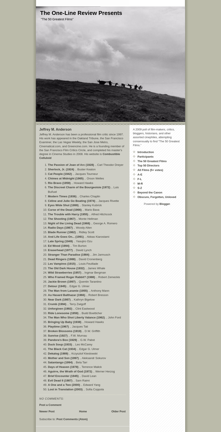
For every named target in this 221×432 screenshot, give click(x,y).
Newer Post (47, 411)
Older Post (118, 411)
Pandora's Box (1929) (62, 340)
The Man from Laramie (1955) (68, 290)
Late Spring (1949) (60, 241)
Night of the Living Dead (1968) (69, 223)
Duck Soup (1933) (60, 344)
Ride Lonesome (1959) (63, 313)
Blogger (164, 204)
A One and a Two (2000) (64, 384)
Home (83, 411)
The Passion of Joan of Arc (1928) (71, 164)
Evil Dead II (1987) (60, 380)
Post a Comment (50, 405)
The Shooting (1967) (61, 218)
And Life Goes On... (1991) (66, 236)
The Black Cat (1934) (62, 349)
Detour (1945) (57, 286)
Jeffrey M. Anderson (55, 129)
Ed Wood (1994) (58, 245)
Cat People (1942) (60, 174)
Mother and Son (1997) (63, 358)
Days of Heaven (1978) (63, 367)
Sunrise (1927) (58, 335)
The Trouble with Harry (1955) (68, 214)
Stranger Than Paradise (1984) (68, 254)
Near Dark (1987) (59, 299)
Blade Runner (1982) (62, 232)
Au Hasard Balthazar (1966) (66, 295)
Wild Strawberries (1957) (64, 272)
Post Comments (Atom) (72, 419)
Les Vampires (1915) (62, 263)
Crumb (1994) (57, 304)
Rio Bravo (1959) (59, 183)
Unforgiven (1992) (60, 308)
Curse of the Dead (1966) (65, 209)
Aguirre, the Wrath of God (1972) (70, 371)
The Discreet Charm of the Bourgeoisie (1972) (79, 187)
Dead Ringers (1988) (62, 259)
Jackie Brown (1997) (62, 281)
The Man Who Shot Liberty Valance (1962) (76, 317)
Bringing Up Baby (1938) (64, 322)
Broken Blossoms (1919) (65, 331)
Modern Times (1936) (62, 196)
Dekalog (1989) (58, 353)
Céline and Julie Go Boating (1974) (71, 201)
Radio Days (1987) (60, 227)
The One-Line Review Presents (81, 13)
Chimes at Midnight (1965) (66, 178)
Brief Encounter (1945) (63, 376)
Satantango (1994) (60, 362)
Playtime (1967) (58, 326)
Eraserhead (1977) (60, 250)
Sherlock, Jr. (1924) (61, 169)
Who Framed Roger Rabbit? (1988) (71, 277)
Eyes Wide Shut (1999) (63, 205)
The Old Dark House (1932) (66, 268)
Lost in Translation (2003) (65, 389)
